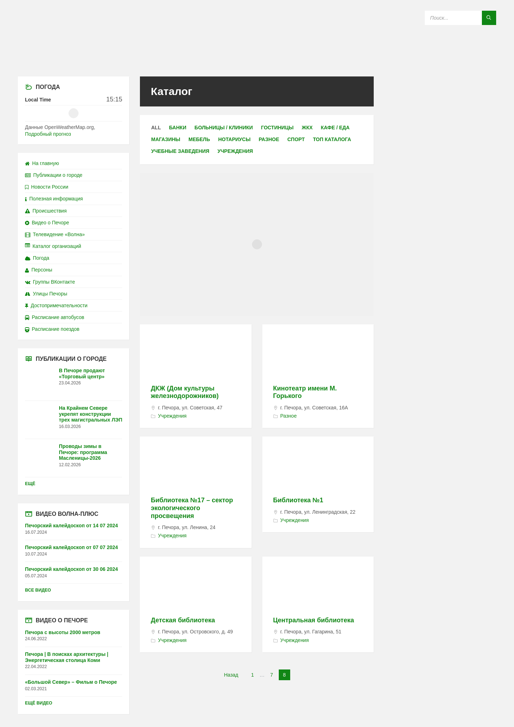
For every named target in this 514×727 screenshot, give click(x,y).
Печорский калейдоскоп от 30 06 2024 (71, 569)
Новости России (46, 187)
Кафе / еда (335, 127)
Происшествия (46, 211)
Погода (37, 258)
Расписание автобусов (54, 317)
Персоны (38, 270)
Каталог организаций (53, 246)
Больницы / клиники (224, 127)
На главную (42, 163)
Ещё (30, 483)
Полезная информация (54, 198)
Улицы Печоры (46, 294)
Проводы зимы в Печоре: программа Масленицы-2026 (83, 452)
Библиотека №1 (298, 500)
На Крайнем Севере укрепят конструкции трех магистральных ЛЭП (90, 414)
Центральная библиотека (313, 620)
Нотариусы (234, 139)
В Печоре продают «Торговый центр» (82, 373)
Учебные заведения (180, 151)
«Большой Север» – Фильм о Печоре (71, 682)
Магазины (165, 139)
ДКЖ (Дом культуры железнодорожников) (184, 392)
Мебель (199, 139)
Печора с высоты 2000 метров (62, 632)
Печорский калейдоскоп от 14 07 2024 (71, 525)
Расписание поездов (52, 329)
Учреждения (235, 151)
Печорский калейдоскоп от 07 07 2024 (71, 547)
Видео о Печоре (47, 222)
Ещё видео (38, 703)
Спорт (296, 139)
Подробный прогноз (48, 134)
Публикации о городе (53, 175)
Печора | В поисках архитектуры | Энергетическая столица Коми (66, 657)
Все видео (38, 590)
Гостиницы (277, 127)
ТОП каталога (332, 139)
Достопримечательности (56, 305)
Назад (231, 675)
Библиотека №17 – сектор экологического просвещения (192, 508)
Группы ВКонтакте (50, 282)
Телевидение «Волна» (55, 234)
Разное (269, 139)
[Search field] (460, 18)
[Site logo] (257, 62)
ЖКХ (307, 127)
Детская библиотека (183, 620)
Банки (177, 127)
